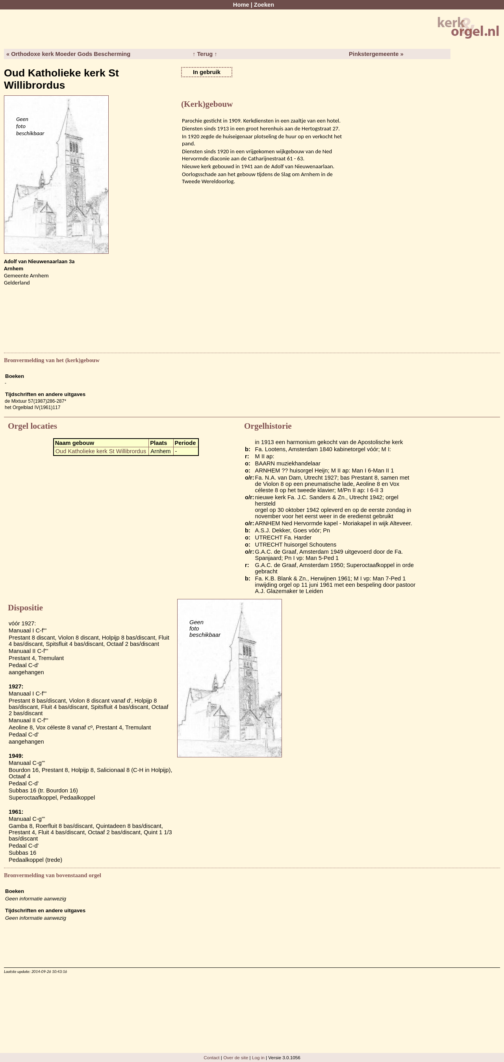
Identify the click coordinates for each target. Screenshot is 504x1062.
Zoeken (264, 5)
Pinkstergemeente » (376, 54)
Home (241, 5)
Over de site (235, 1057)
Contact (211, 1057)
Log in (258, 1057)
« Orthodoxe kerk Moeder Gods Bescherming (68, 54)
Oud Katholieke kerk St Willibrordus (101, 451)
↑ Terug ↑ (205, 54)
